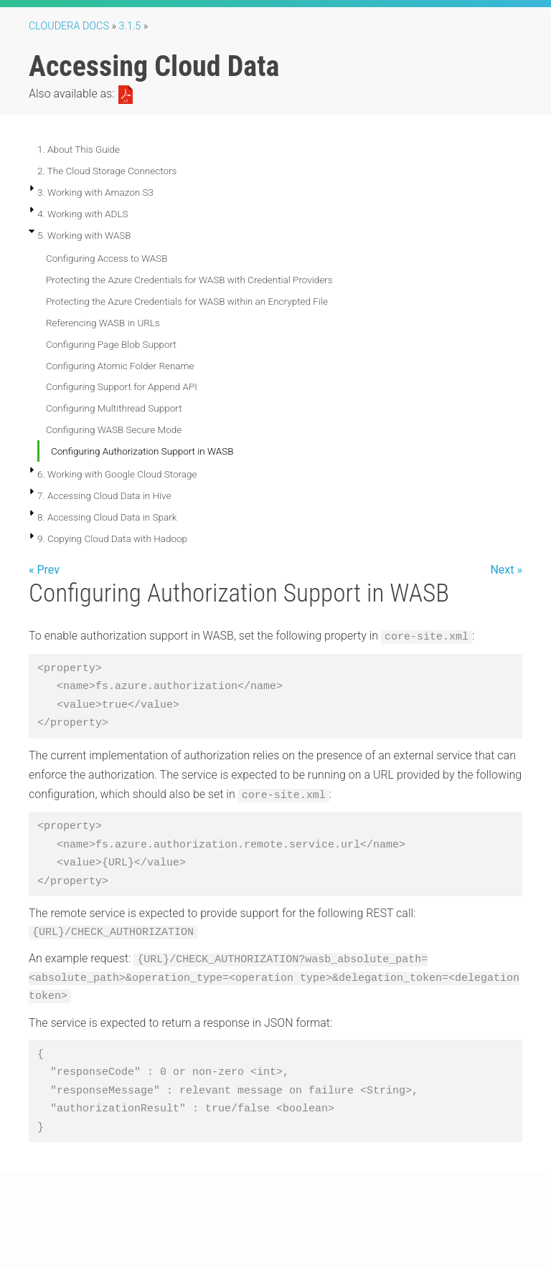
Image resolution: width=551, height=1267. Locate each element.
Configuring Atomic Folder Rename (120, 365)
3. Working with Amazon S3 (95, 192)
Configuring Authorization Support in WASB (142, 451)
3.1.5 (130, 26)
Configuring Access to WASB (107, 258)
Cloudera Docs (69, 26)
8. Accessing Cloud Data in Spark (106, 517)
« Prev (44, 569)
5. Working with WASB (84, 235)
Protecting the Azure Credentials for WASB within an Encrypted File (187, 301)
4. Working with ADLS (82, 213)
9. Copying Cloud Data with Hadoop (112, 538)
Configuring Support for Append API (121, 386)
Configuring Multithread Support (114, 408)
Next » (506, 569)
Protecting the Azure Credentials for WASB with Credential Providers (189, 279)
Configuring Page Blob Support (111, 344)
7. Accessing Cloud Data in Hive (104, 495)
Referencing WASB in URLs (103, 322)
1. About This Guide (78, 149)
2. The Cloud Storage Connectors (106, 170)
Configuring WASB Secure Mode (114, 429)
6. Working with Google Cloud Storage (117, 474)
